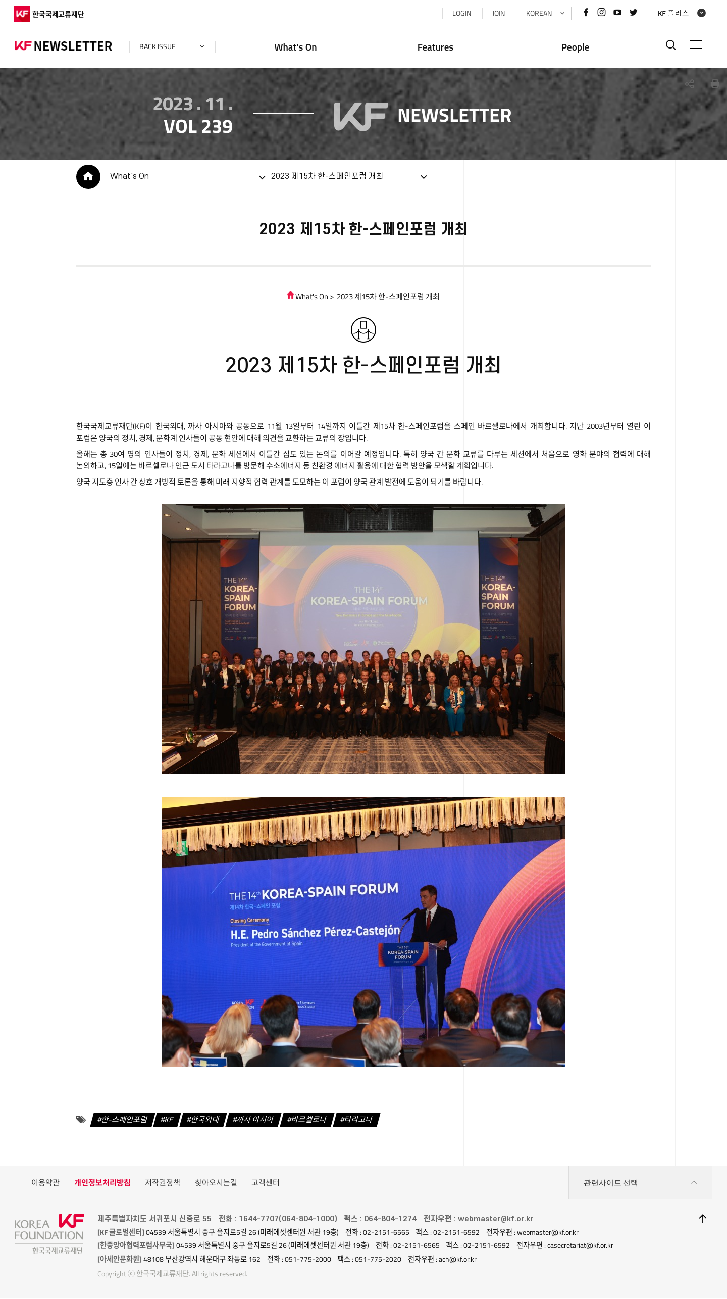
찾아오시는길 (216, 1183)
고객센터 (265, 1183)
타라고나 (358, 1120)
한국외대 (205, 1120)
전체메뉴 (696, 44)
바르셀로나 (308, 1120)
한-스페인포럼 (123, 1120)
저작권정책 (162, 1183)
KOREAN (538, 13)
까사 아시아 (255, 1120)
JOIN (497, 13)
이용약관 (45, 1183)
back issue (158, 46)
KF (169, 1120)
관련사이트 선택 (641, 1184)
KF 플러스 (673, 13)
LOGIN (460, 13)
